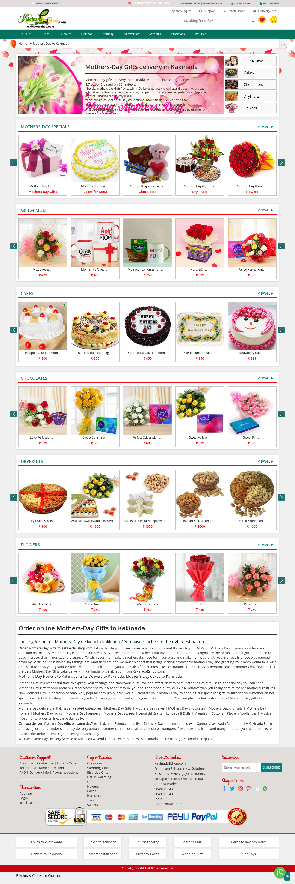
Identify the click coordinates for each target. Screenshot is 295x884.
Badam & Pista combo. (198, 521)
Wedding (158, 34)
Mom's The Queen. (94, 269)
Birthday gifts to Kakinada (151, 3)
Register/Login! (178, 11)
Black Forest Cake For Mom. (146, 353)
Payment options (65, 772)
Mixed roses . (42, 269)
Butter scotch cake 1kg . (94, 353)
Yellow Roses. (94, 604)
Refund (58, 768)
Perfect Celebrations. (146, 437)
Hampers (94, 795)
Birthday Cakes (147, 854)
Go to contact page (168, 804)
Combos (89, 34)
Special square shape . (199, 353)
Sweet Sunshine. (94, 437)
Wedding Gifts (98, 768)
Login (24, 798)
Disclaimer (41, 768)
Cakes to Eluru (192, 842)
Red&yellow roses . (146, 604)
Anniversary (134, 34)
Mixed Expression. (251, 521)
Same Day (243, 3)
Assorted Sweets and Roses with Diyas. (97, 521)
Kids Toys (249, 854)
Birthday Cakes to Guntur (38, 875)
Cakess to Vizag (147, 842)
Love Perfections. (41, 437)
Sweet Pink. (251, 437)
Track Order (234, 11)
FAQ (23, 772)
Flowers (68, 34)
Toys (90, 800)
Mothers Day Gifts (42, 186)
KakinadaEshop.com (199, 739)
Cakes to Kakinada (102, 842)
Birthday (110, 34)
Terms (24, 768)
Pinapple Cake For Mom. (42, 353)
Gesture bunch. (198, 604)
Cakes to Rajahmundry (248, 842)
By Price (203, 34)
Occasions (180, 34)
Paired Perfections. (251, 269)
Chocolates (147, 191)
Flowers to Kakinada (46, 854)
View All (265, 127)
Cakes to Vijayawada (46, 842)
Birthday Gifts (97, 772)
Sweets (92, 805)
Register (26, 793)
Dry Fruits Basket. (42, 521)
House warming (99, 777)
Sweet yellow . (198, 437)
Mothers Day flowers (251, 186)
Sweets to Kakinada (103, 854)
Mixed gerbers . (41, 604)
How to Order (67, 763)
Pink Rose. (251, 604)
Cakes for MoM (95, 191)
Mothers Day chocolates (146, 186)
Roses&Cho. (199, 269)
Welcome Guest (47, 3)
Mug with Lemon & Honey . (146, 269)
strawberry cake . (251, 353)
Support (207, 11)
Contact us (45, 763)
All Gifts (29, 34)
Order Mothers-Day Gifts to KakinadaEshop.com (55, 648)
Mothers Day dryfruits (199, 186)
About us (26, 763)
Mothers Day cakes (94, 186)
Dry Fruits (200, 191)
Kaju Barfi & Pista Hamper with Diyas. (149, 521)
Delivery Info (265, 11)
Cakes (49, 34)
